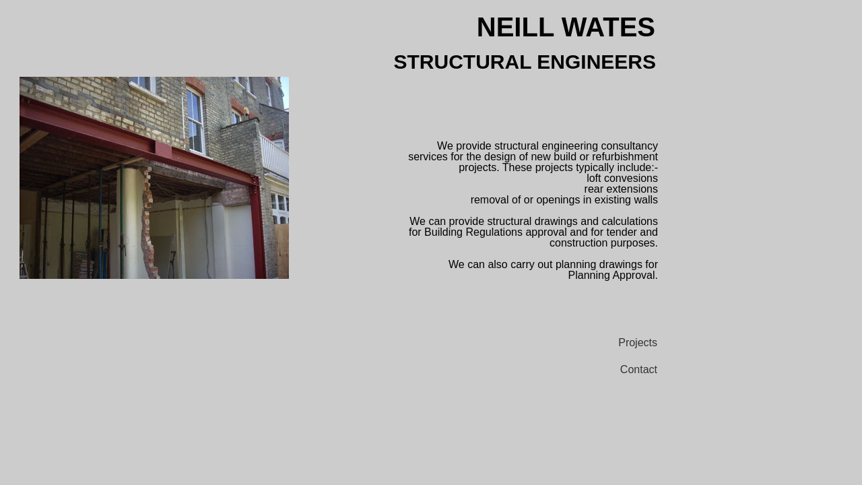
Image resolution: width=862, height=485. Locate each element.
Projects (637, 342)
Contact (638, 369)
